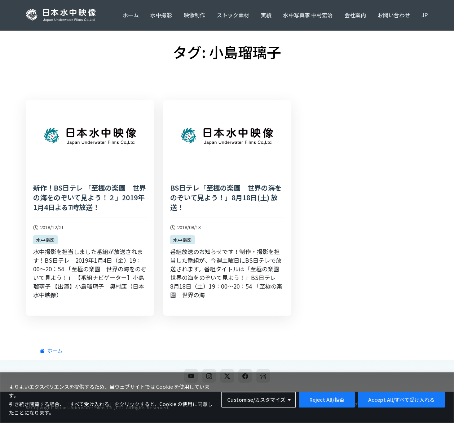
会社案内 (355, 15)
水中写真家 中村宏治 (308, 15)
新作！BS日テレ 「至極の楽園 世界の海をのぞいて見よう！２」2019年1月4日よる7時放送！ (89, 197)
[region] (227, 397)
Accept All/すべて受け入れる (401, 399)
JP (425, 15)
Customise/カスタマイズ (256, 399)
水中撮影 (161, 15)
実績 (266, 15)
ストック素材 (233, 15)
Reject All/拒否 (326, 399)
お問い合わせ (394, 15)
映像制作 (194, 15)
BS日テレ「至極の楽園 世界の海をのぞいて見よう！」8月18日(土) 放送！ (226, 197)
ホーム (131, 15)
